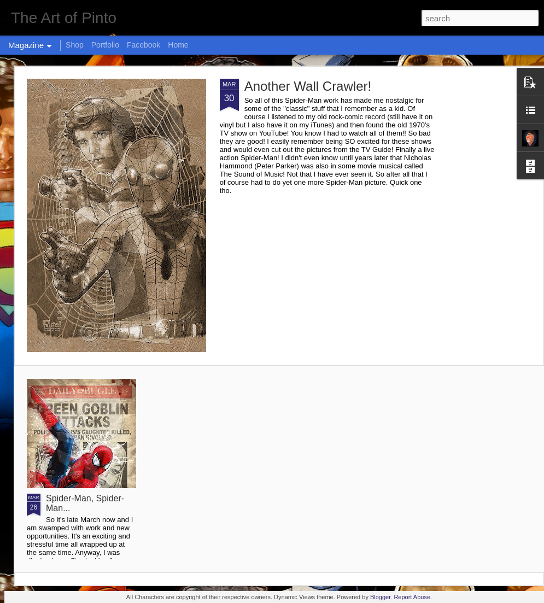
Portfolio (105, 44)
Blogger (380, 597)
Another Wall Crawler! (308, 86)
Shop (75, 44)
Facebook (143, 44)
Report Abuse (412, 597)
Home (178, 44)
